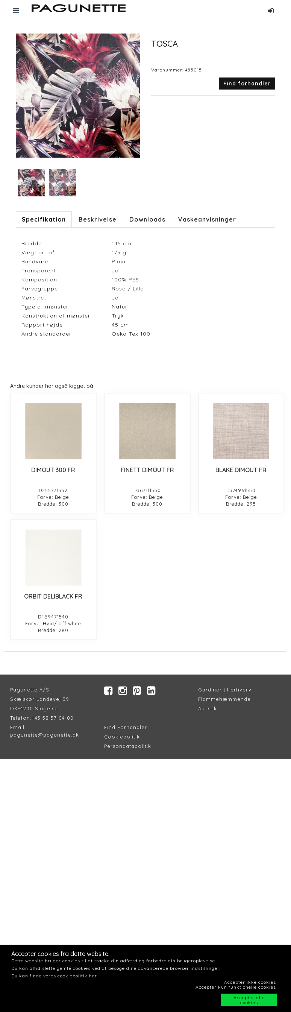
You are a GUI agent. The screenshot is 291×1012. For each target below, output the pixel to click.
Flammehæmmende (224, 699)
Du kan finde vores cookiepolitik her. (54, 976)
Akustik (207, 708)
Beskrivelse (98, 219)
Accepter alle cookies (249, 1000)
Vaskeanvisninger (207, 219)
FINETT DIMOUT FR (147, 470)
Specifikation (44, 219)
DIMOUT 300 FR (53, 470)
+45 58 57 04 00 (53, 718)
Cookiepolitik (122, 737)
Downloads (147, 219)
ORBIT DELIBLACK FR (53, 596)
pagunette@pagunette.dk (44, 735)
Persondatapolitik (127, 746)
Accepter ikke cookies (250, 982)
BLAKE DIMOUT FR (241, 470)
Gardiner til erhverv (225, 690)
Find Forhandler (125, 727)
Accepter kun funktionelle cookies (236, 987)
